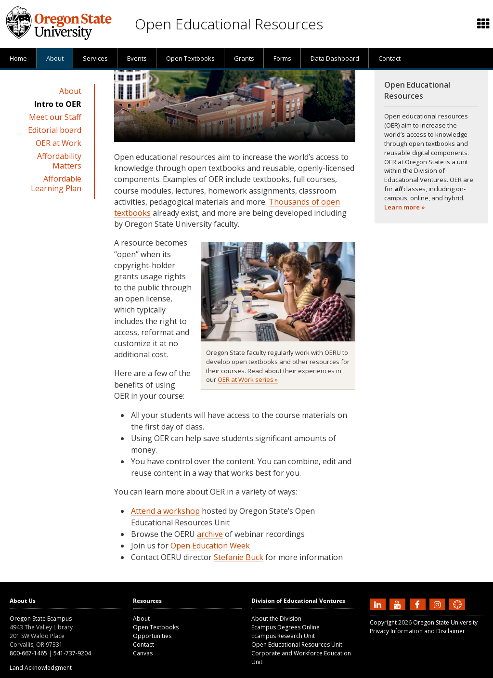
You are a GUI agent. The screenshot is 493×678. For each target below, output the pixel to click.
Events (137, 58)
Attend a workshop (165, 511)
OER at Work (58, 143)
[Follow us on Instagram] (438, 603)
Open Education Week (210, 545)
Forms (282, 58)
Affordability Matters (59, 160)
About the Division (276, 618)
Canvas (143, 653)
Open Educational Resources (229, 24)
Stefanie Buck (238, 557)
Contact (389, 58)
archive (210, 534)
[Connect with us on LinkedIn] (379, 603)
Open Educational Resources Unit (296, 644)
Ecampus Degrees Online (285, 627)
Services (95, 58)
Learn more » (404, 207)
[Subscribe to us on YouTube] (398, 603)
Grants (244, 58)
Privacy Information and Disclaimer (417, 631)
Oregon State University (445, 622)
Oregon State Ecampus (41, 618)
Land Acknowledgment (41, 668)
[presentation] (482, 24)
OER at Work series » (248, 379)
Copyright (383, 622)
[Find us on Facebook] (419, 603)
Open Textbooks (190, 58)
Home (18, 58)
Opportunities (152, 636)
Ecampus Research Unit (283, 636)
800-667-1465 (28, 653)
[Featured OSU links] (483, 24)
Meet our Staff (55, 117)
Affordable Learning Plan (56, 183)
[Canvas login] (457, 612)
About (55, 58)
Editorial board (54, 130)
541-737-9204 (72, 653)
